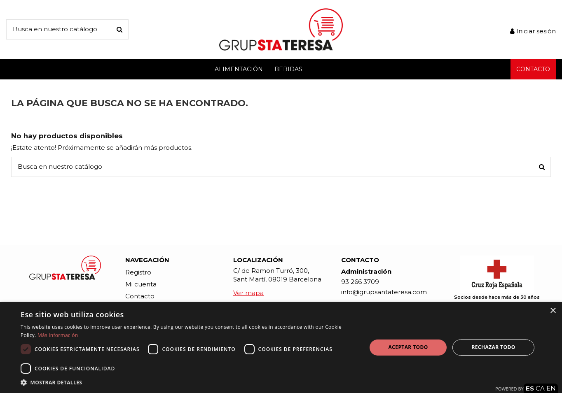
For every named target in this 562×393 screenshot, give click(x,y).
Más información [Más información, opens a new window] (57, 335)
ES (530, 388)
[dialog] (281, 347)
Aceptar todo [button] (408, 347)
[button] (188, 382)
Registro (138, 272)
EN (551, 388)
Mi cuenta (141, 284)
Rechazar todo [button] (493, 347)
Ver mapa (248, 293)
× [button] (553, 311)
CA (540, 388)
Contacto (140, 296)
